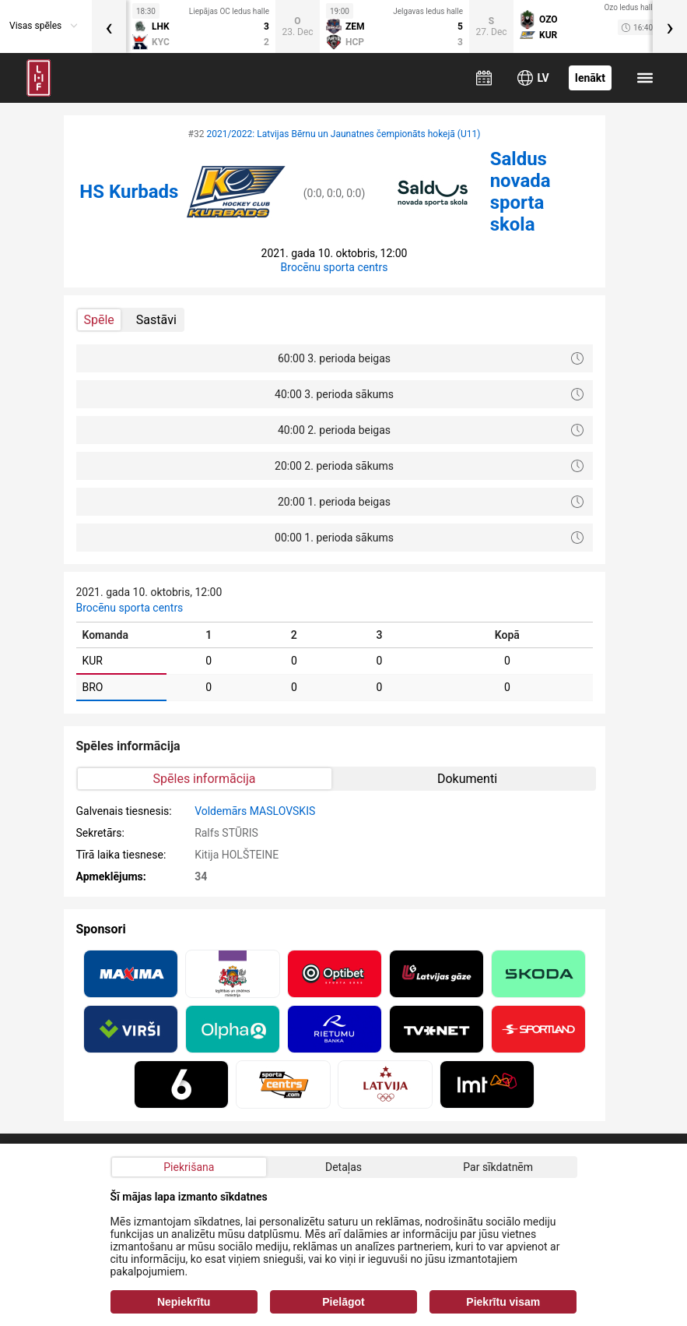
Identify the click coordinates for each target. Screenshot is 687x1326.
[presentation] (109, 26)
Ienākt (590, 78)
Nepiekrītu (183, 1302)
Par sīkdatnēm (498, 1167)
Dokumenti (467, 778)
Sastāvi (156, 319)
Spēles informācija (204, 778)
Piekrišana (188, 1167)
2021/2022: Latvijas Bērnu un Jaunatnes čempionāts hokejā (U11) (343, 134)
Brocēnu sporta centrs (334, 267)
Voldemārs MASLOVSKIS (255, 811)
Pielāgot (343, 1302)
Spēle (99, 319)
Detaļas (343, 1167)
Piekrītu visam (503, 1302)
